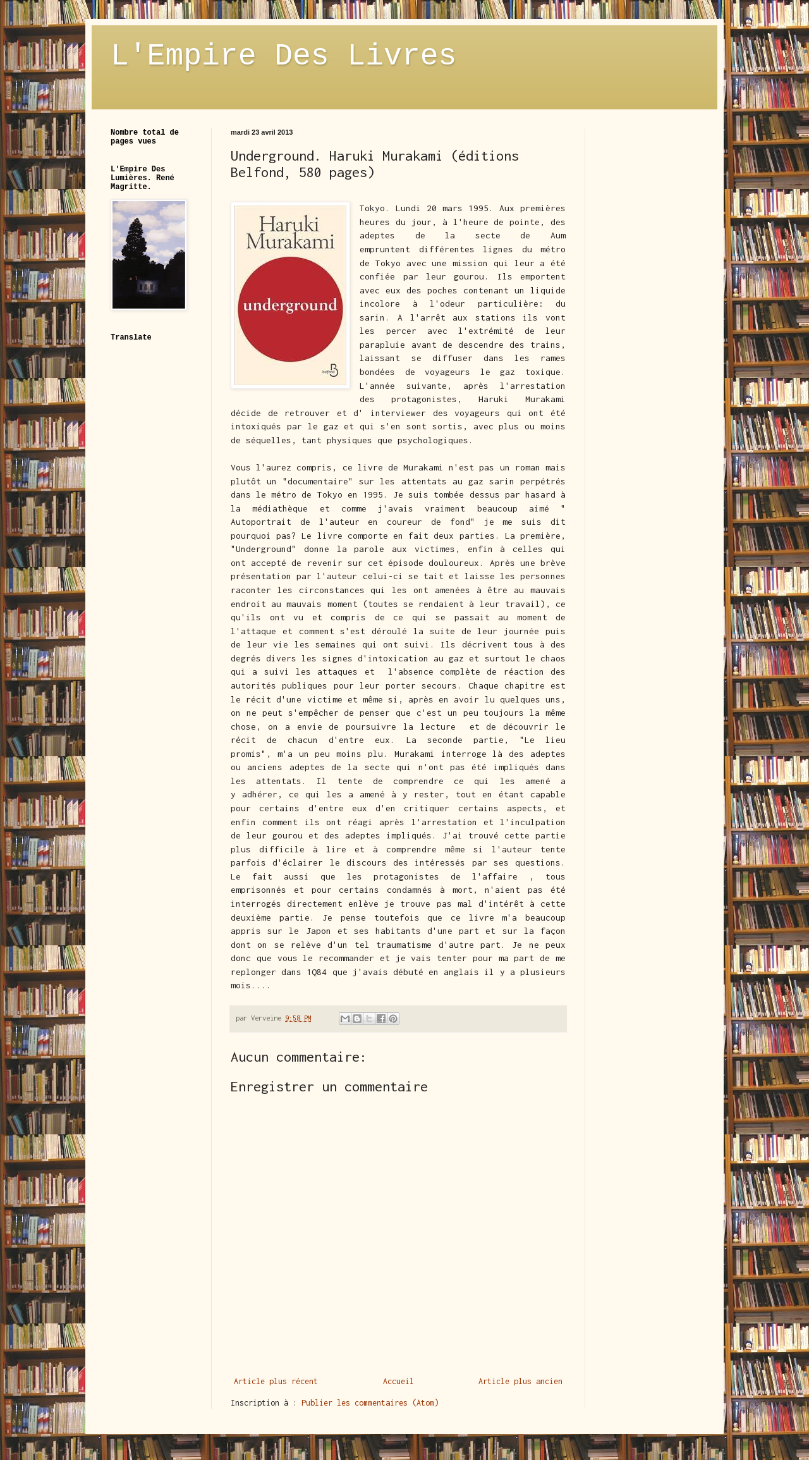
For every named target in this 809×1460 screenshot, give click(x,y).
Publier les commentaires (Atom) (370, 1403)
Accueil (398, 1381)
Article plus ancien (520, 1381)
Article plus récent (276, 1381)
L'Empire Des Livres (283, 56)
